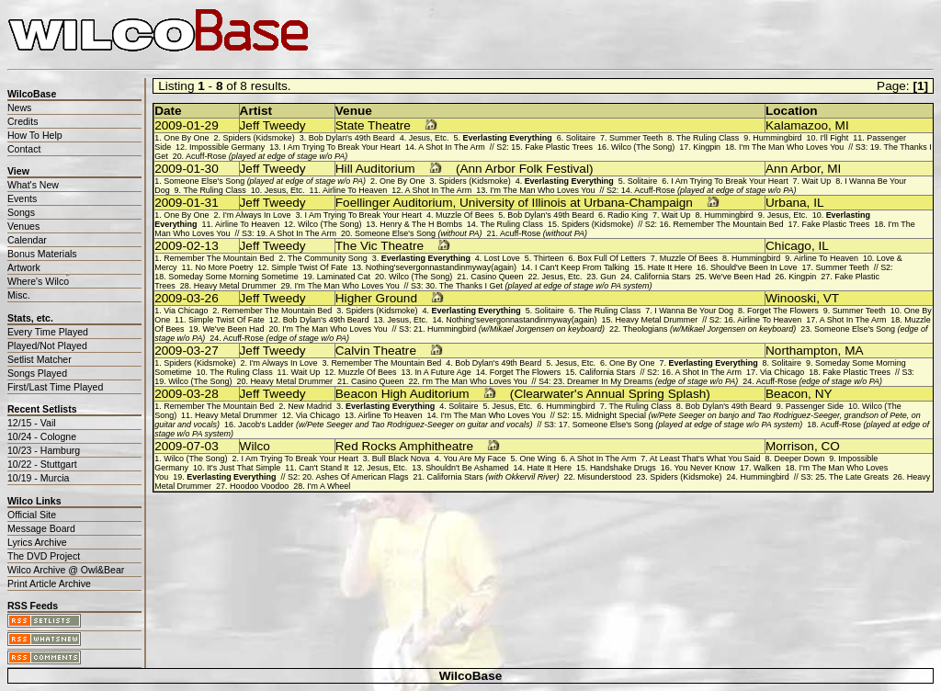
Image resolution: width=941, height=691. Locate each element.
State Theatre (373, 125)
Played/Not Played (47, 345)
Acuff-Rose (266, 156)
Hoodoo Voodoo (259, 486)
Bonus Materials (42, 253)
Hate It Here (670, 267)
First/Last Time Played (55, 386)
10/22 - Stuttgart (42, 464)
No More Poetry (225, 267)
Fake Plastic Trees (559, 147)
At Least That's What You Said (705, 458)
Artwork (23, 267)
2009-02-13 (186, 246)
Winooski (790, 298)
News (19, 107)
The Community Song (328, 258)
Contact (23, 148)
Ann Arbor (793, 169)
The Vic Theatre (379, 246)
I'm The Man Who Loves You (791, 147)
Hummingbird (777, 137)
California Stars (662, 276)
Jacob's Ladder (385, 424)
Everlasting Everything (507, 137)
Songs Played (37, 373)
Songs (21, 212)
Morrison (789, 446)
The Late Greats (859, 476)
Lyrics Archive (37, 542)
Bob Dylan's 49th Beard (352, 137)
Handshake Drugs (623, 467)
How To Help (34, 135)
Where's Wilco (38, 281)
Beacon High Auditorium (402, 394)
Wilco (255, 446)
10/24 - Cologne (41, 436)
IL (818, 203)
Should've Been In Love (753, 267)
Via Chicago (186, 310)
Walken (767, 467)
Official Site (31, 514)
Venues (23, 226)
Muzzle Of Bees (464, 215)
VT (831, 298)
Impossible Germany (227, 147)
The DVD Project (43, 555)
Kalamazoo (796, 125)
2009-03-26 (186, 298)
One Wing (537, 458)
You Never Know (704, 467)
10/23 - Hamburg (43, 450)
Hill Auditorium (375, 169)
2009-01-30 (186, 169)
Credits (22, 121)
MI (842, 125)
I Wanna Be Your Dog (693, 310)
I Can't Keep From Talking (582, 267)
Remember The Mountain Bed (729, 224)
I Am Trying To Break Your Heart (341, 147)
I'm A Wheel (328, 486)
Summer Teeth (636, 137)
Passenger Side (815, 406)
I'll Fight (835, 137)
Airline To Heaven (355, 190)
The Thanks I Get (545, 285)
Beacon (786, 394)
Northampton (801, 350)
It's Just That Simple (243, 467)
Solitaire (580, 137)
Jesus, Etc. (429, 137)
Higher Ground (376, 298)
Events (22, 198)
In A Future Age (442, 372)
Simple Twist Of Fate (309, 267)
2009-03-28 (186, 394)
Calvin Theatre (375, 350)
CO (830, 446)
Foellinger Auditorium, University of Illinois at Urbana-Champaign (514, 203)
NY (824, 394)
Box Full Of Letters (611, 258)
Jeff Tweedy (273, 125)
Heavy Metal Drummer (235, 285)
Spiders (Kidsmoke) (259, 137)
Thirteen (549, 258)
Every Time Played (47, 331)
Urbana (786, 203)
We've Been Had (740, 276)
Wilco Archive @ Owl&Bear (65, 569)
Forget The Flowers (783, 310)
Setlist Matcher (39, 359)
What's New (33, 184)
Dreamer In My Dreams (652, 381)
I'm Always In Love (257, 215)
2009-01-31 (186, 203)
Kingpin (706, 147)
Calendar (27, 239)
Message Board (41, 528)
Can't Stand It (323, 467)
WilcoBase (471, 676)
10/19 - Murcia (38, 477)
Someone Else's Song (265, 181)
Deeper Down (800, 458)
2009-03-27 (186, 350)
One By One (186, 137)
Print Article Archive (49, 583)
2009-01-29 (186, 125)
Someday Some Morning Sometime (233, 276)
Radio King (627, 215)
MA (854, 350)
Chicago (788, 246)
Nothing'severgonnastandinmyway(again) (441, 267)
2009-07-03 (186, 446)
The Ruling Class (707, 137)
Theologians (709, 329)
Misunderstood (605, 476)
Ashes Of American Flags (361, 476)
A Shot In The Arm (451, 147)
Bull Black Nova (401, 458)
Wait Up (817, 181)
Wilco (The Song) (643, 147)
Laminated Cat (343, 276)
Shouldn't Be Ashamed (466, 467)
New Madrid (310, 406)
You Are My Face (474, 458)
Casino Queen (496, 276)
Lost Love (502, 258)
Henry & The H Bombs (421, 224)
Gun (608, 276)
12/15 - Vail (31, 422)
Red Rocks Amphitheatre (404, 446)
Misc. (18, 294)
